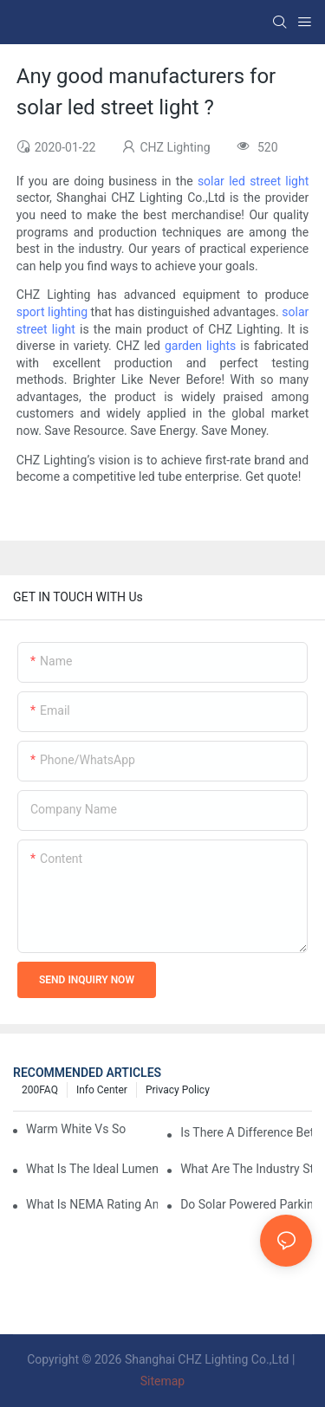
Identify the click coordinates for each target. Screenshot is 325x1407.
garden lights (200, 346)
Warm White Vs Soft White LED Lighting (76, 1129)
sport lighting (52, 312)
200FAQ (40, 1090)
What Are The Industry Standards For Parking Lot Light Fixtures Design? (246, 1169)
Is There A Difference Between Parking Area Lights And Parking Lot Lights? (246, 1132)
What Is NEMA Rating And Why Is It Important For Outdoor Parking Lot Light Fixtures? (92, 1204)
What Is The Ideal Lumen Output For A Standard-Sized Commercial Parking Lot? (92, 1169)
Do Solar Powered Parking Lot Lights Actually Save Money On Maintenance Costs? (246, 1204)
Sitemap (162, 1381)
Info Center (101, 1090)
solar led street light (253, 181)
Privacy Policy (178, 1090)
